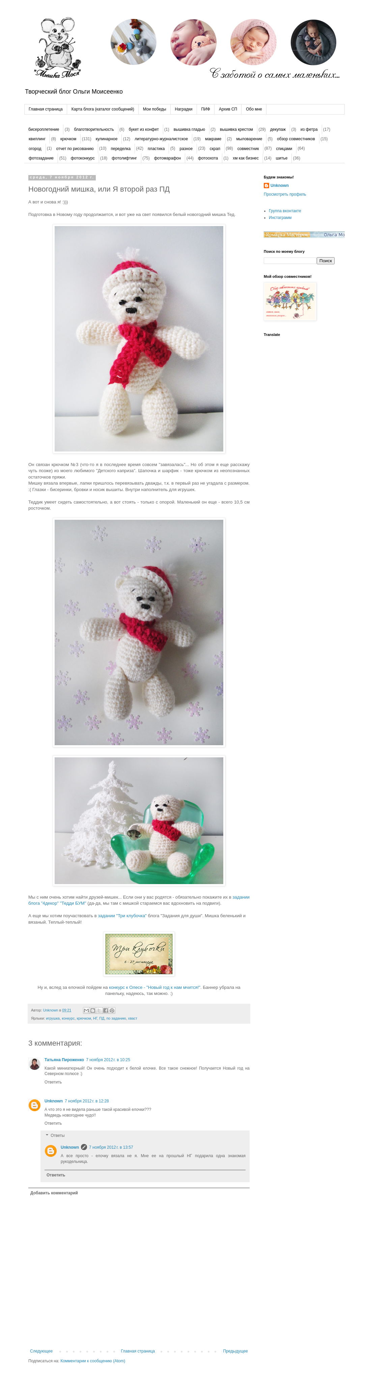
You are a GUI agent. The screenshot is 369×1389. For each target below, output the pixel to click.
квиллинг (37, 139)
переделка (121, 148)
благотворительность (94, 129)
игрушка (53, 1018)
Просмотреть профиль (285, 194)
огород (35, 148)
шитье (282, 158)
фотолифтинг (124, 158)
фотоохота (208, 158)
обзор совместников (296, 139)
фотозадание (41, 158)
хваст (132, 1018)
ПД (101, 1018)
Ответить (53, 1082)
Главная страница (46, 109)
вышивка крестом (236, 129)
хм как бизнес (246, 158)
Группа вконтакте (285, 211)
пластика (156, 148)
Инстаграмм (280, 217)
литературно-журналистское (161, 139)
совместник (248, 148)
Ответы (57, 1135)
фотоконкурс (83, 158)
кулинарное (107, 139)
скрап (215, 148)
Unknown (54, 1101)
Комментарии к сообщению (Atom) (92, 1361)
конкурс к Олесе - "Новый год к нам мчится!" (154, 987)
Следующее (41, 1351)
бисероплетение (43, 129)
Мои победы (154, 109)
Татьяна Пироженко (64, 1059)
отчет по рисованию (75, 148)
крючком (68, 139)
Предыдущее (235, 1351)
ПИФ (205, 109)
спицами (284, 148)
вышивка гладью (189, 129)
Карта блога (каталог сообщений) (103, 109)
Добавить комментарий (54, 1193)
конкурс (68, 1018)
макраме (213, 139)
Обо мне (254, 109)
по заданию (116, 1018)
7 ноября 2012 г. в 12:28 (87, 1101)
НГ (95, 1018)
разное (186, 148)
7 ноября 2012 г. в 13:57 (111, 1147)
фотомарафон (167, 158)
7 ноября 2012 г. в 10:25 (108, 1059)
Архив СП (228, 109)
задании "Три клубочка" (123, 915)
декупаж (278, 129)
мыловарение (249, 139)
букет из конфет (144, 129)
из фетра (309, 129)
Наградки (184, 109)
